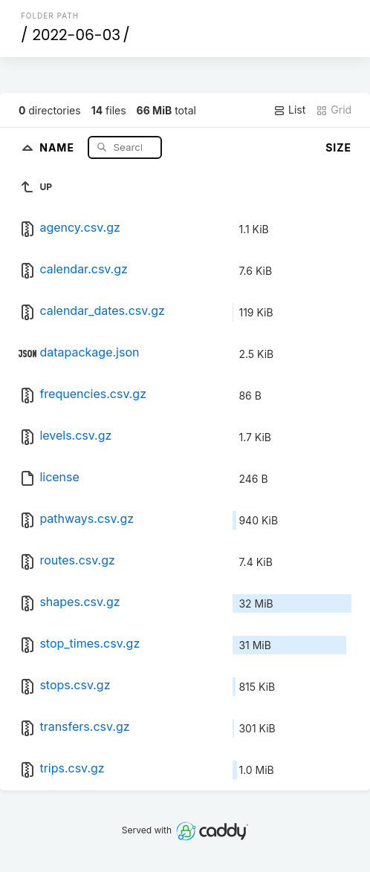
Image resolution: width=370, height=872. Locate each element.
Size (338, 147)
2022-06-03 (76, 35)
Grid (333, 110)
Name (58, 146)
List (289, 110)
